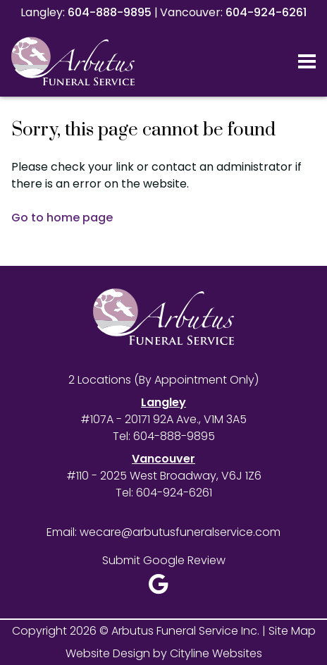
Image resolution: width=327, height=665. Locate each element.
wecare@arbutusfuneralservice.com (180, 532)
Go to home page (62, 217)
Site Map (292, 631)
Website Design (108, 653)
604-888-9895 (110, 12)
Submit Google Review (164, 560)
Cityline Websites (216, 653)
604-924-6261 (266, 12)
